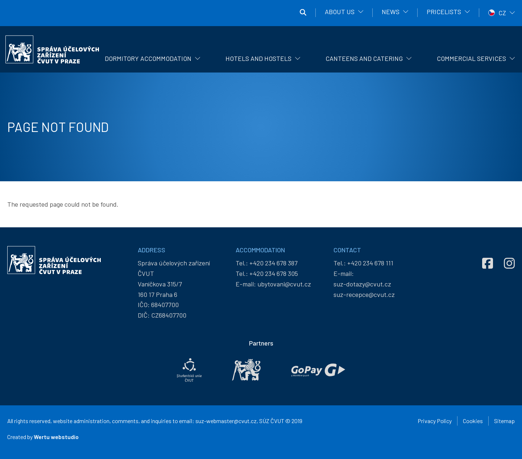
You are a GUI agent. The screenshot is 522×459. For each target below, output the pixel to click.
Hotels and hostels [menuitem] (258, 58)
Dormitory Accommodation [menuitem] (148, 58)
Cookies (473, 420)
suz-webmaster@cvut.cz (226, 420)
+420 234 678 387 (273, 263)
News (390, 11)
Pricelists (444, 11)
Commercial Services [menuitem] (471, 58)
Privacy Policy (435, 420)
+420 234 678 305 (273, 273)
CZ (502, 12)
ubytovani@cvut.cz (284, 284)
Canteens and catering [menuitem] (364, 58)
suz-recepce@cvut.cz (364, 294)
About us (340, 11)
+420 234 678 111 (370, 263)
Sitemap (504, 420)
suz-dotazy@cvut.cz (362, 284)
